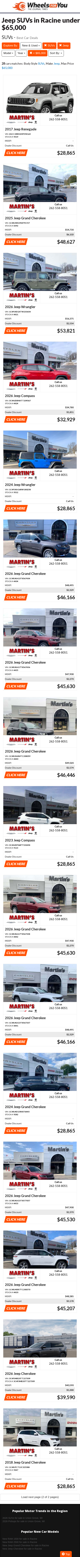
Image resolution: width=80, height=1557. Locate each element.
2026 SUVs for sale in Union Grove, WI (22, 1518)
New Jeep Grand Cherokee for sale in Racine (25, 1545)
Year (21, 53)
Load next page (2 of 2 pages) (40, 1497)
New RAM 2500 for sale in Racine (19, 1542)
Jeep (64, 45)
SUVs (49, 45)
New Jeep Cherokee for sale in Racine (22, 1548)
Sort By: (56, 53)
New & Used (31, 45)
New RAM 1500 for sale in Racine (19, 1538)
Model (8, 53)
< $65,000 (38, 53)
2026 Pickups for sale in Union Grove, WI (23, 1521)
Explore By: (10, 45)
